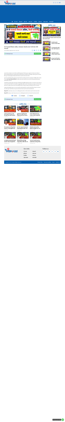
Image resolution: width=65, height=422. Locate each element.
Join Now (37, 53)
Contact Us (58, 162)
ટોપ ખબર (16, 21)
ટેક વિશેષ (35, 21)
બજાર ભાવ (30, 21)
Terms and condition (47, 162)
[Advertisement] (32, 13)
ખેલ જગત (40, 21)
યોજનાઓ (20, 21)
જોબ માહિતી (51, 21)
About (53, 162)
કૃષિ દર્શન (25, 21)
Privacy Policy (40, 162)
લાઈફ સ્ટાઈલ (45, 21)
